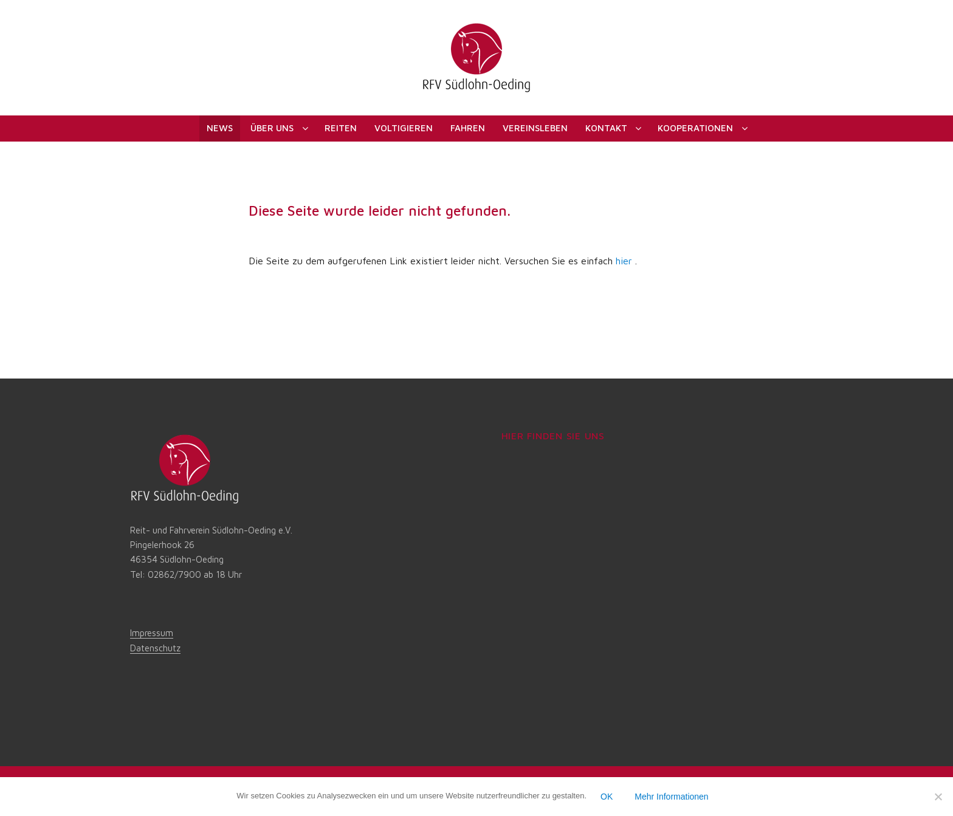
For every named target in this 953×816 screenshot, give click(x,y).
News (220, 128)
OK (606, 796)
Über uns (272, 128)
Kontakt (606, 128)
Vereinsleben (535, 128)
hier (624, 260)
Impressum (151, 633)
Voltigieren (403, 128)
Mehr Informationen (671, 796)
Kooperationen (695, 128)
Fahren (467, 128)
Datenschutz (155, 648)
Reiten (341, 128)
